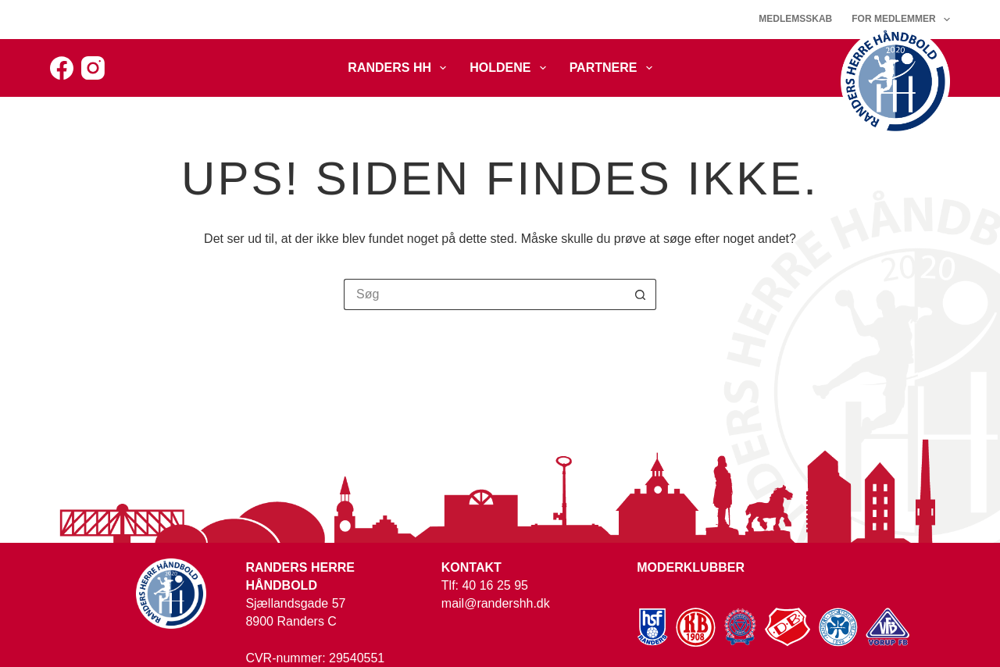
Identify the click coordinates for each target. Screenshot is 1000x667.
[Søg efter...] (484, 294)
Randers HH (400, 68)
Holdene (511, 68)
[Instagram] (93, 68)
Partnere (614, 68)
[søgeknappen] (640, 294)
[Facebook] (61, 68)
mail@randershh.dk (495, 603)
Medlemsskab (795, 18)
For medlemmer (901, 19)
